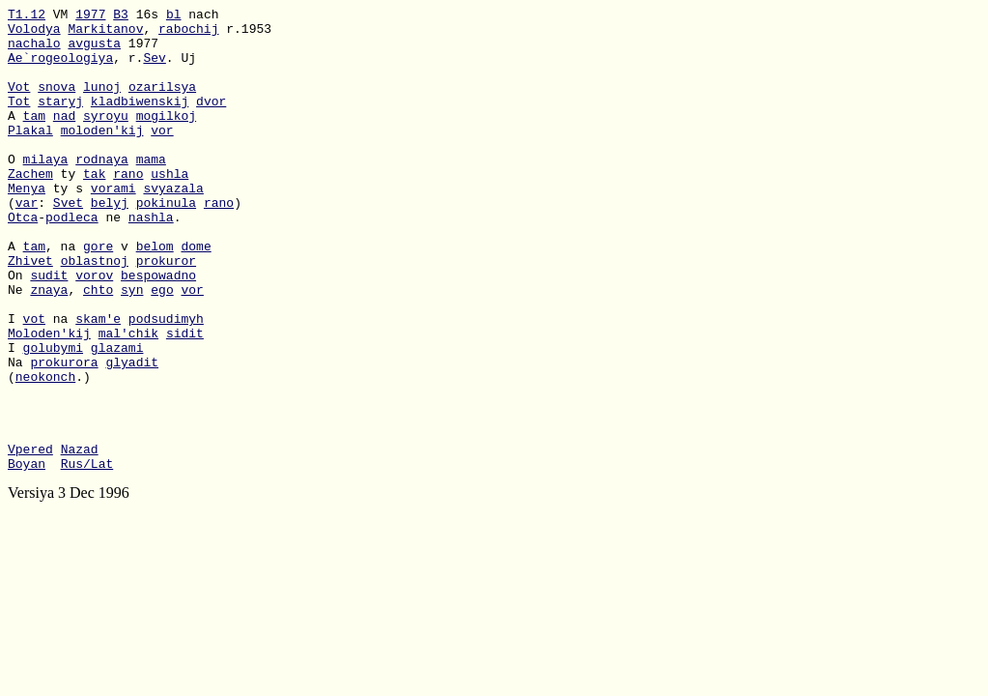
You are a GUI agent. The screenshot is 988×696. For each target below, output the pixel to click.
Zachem (30, 208)
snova (56, 103)
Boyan (26, 556)
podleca (72, 260)
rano (128, 208)
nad (64, 138)
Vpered (30, 538)
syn (132, 347)
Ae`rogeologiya (60, 68)
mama (151, 190)
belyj (109, 242)
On (19, 329)
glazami (117, 416)
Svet (68, 242)
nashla (151, 260)
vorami (113, 225)
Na (19, 434)
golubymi (53, 416)
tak (94, 208)
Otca (23, 260)
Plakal (30, 155)
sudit (49, 329)
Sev (154, 68)
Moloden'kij (49, 399)
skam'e (98, 382)
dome (196, 295)
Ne (19, 347)
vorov (94, 329)
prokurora (64, 434)
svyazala (173, 225)
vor (162, 155)
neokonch (45, 451)
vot (34, 382)
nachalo (34, 51)
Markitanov (105, 34)
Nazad (80, 538)
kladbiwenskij (139, 121)
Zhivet (30, 312)
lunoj (102, 103)
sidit (185, 399)
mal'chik (128, 399)
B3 (120, 16)
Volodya (34, 34)
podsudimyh (166, 382)
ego (162, 347)
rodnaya (101, 190)
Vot (19, 103)
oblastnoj (94, 312)
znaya (49, 347)
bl (174, 16)
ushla (169, 208)
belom (155, 295)
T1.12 (26, 16)
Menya (26, 225)
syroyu (105, 138)
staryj (60, 121)
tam (34, 138)
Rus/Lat (87, 556)
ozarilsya (162, 103)
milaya (46, 190)
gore (98, 295)
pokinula (166, 242)
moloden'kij (102, 155)
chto (98, 347)
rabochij (188, 34)
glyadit (131, 434)
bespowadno (158, 329)
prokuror (166, 312)
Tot (19, 121)
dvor (211, 121)
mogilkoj (166, 138)
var (26, 242)
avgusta (94, 51)
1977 (90, 16)
